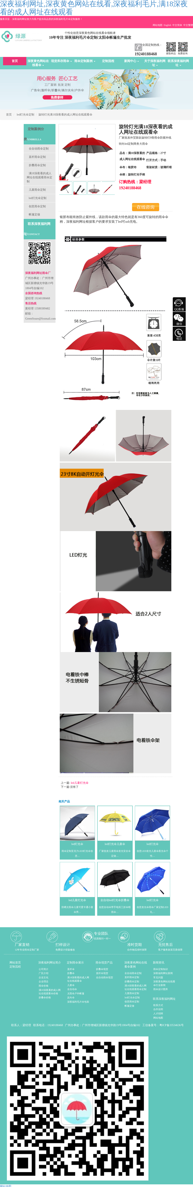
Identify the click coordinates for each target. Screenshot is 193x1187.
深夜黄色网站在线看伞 (38, 63)
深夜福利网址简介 (49, 962)
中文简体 (177, 25)
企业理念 (43, 981)
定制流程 (108, 61)
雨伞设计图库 (160, 989)
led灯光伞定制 (25, 114)
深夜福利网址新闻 (163, 973)
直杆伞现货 (102, 973)
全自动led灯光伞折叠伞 (114, 900)
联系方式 (158, 1005)
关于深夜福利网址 (154, 63)
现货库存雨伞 (61, 61)
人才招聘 (158, 1013)
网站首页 (15, 962)
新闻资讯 (158, 962)
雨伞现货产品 (104, 962)
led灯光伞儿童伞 (115, 844)
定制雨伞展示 (75, 962)
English (167, 25)
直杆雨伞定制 (37, 156)
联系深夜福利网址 (178, 63)
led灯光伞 (77, 844)
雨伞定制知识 (160, 969)
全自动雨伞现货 (104, 977)
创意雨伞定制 (37, 206)
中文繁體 (188, 25)
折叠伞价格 (45, 997)
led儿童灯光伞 (79, 782)
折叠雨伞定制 (37, 165)
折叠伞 (71, 973)
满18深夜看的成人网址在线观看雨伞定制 (39, 177)
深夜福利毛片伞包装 (78, 1001)
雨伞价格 (43, 985)
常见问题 (158, 977)
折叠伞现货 (102, 969)
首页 (15, 61)
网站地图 (157, 25)
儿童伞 (71, 985)
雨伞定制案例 (84, 61)
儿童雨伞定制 (37, 189)
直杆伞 (71, 969)
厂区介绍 (43, 973)
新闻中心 (131, 61)
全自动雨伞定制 (39, 148)
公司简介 (43, 969)
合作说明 (158, 1009)
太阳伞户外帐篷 (75, 993)
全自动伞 (72, 989)
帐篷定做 (34, 214)
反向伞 (71, 997)
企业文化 (43, 977)
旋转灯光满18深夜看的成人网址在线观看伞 (65, 114)
